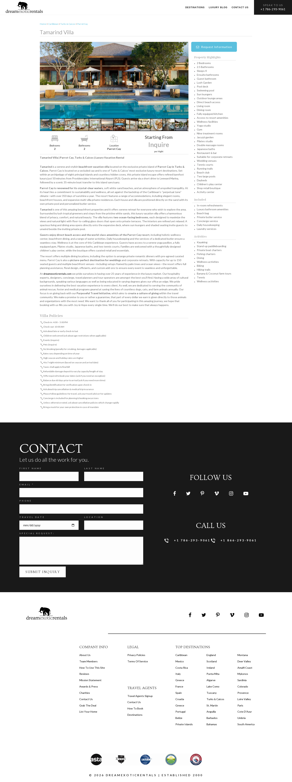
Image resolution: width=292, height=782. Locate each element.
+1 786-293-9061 (273, 9)
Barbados (212, 718)
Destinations (195, 7)
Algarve (211, 681)
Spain (178, 693)
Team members (88, 662)
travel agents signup (140, 696)
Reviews (84, 674)
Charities (84, 693)
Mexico (179, 662)
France (179, 687)
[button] (114, 81)
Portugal (180, 712)
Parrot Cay (82, 24)
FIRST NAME (30, 469)
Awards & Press (88, 687)
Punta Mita (213, 674)
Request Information (214, 48)
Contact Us (86, 700)
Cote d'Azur (244, 712)
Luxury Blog (218, 7)
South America (246, 725)
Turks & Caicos (67, 24)
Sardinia (242, 681)
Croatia (179, 700)
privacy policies (136, 655)
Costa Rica (181, 668)
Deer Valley (244, 662)
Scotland (212, 662)
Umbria (241, 718)
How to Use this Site (92, 668)
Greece (179, 681)
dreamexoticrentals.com (57, 274)
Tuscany (212, 693)
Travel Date (32, 517)
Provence (243, 693)
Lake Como (213, 687)
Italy (178, 674)
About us (85, 655)
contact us (134, 703)
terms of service (137, 662)
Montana (242, 655)
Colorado (242, 687)
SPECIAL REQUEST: (37, 534)
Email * (26, 485)
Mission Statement (90, 681)
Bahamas (212, 725)
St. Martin (212, 706)
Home (43, 24)
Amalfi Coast (244, 668)
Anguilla (211, 712)
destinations (134, 715)
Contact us (240, 7)
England (211, 655)
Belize (178, 718)
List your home (88, 712)
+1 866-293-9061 (234, 541)
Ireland (211, 668)
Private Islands (184, 725)
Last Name (94, 469)
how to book (135, 709)
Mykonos (242, 674)
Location (94, 517)
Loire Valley (244, 700)
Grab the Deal (87, 706)
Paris (240, 706)
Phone (25, 501)
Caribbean (53, 24)
